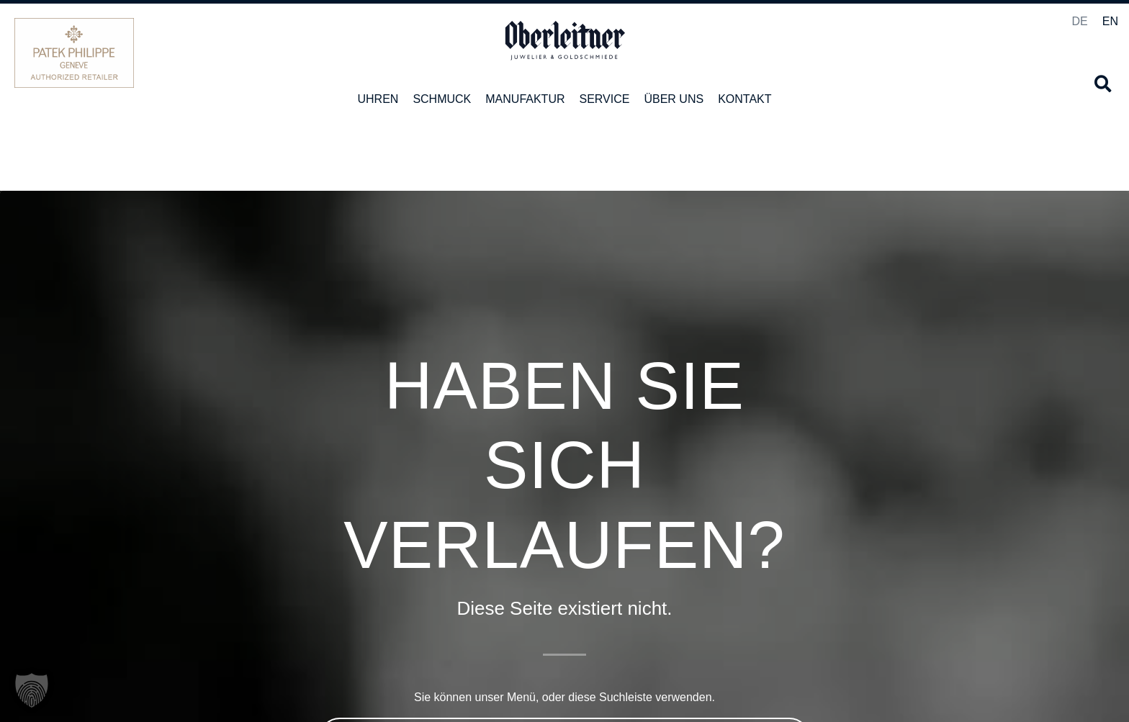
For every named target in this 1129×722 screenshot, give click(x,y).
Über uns (673, 99)
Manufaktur (524, 99)
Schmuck (442, 99)
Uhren (377, 99)
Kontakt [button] (744, 99)
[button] (1103, 84)
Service (605, 99)
